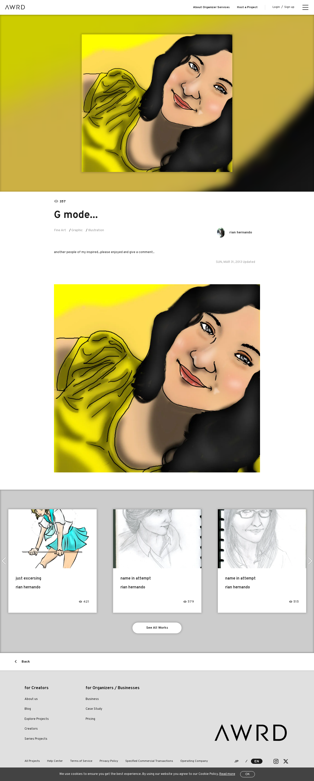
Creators (31, 729)
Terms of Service (81, 761)
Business (92, 699)
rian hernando (240, 232)
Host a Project (247, 7)
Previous (4, 561)
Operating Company (194, 761)
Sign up (289, 7)
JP (236, 761)
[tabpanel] (157, 103)
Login (276, 7)
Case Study (94, 709)
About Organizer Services (211, 7)
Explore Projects (37, 719)
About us (31, 699)
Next (310, 561)
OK (247, 774)
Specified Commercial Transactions (149, 761)
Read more (227, 774)
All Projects (32, 761)
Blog (28, 709)
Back (26, 662)
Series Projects (36, 739)
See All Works (157, 628)
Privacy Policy (109, 761)
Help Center (55, 761)
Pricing (90, 719)
